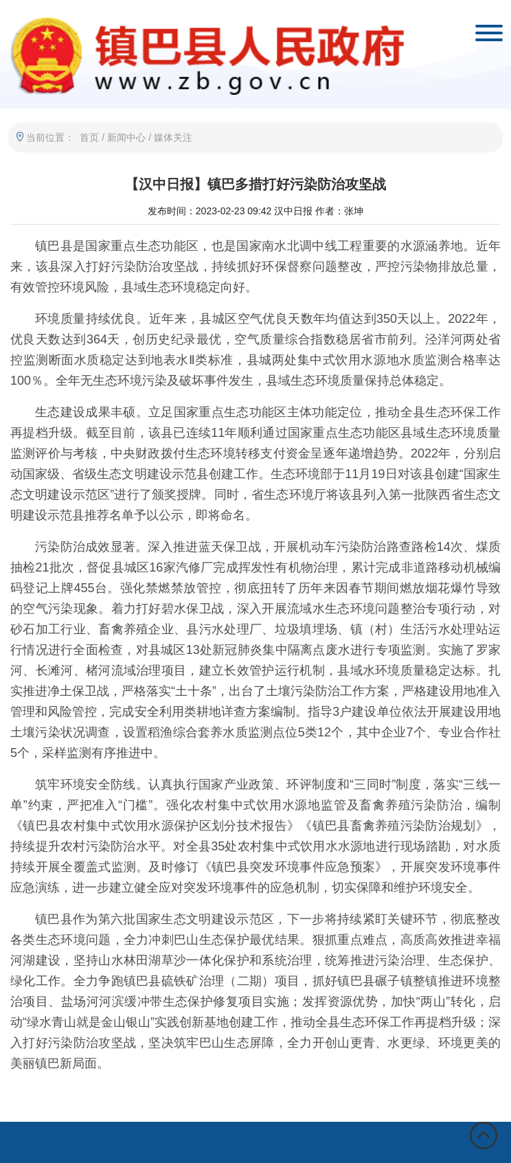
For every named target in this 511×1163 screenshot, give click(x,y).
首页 (89, 137)
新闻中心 (126, 137)
